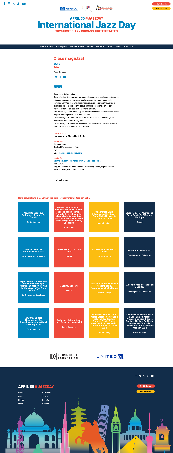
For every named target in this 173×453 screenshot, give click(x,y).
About (110, 46)
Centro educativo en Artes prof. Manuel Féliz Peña (77, 161)
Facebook (4, 3)
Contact (45, 404)
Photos (21, 400)
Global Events (46, 46)
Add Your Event (161, 8)
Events (21, 393)
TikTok (18, 3)
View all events (62, 180)
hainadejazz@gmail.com (70, 153)
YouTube (24, 3)
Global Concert (77, 46)
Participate (61, 46)
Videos (45, 396)
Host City (128, 46)
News (118, 46)
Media (90, 46)
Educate (100, 46)
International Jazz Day (86, 25)
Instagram (9, 3)
